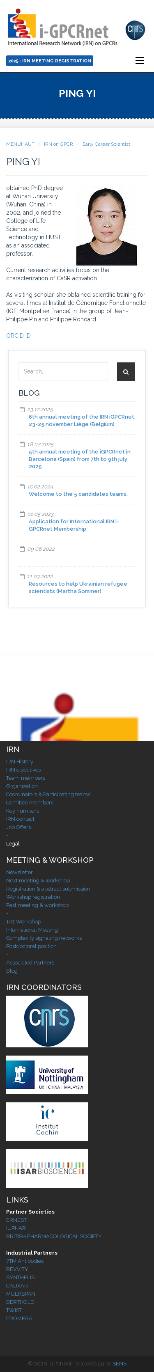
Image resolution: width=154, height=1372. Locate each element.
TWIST (14, 1310)
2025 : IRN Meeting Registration (49, 61)
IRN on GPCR (58, 144)
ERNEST (16, 1220)
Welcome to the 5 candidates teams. (78, 494)
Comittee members (29, 802)
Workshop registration (33, 897)
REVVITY (17, 1269)
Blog (12, 971)
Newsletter (19, 872)
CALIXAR (17, 1286)
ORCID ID (18, 335)
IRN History (19, 761)
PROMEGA (19, 1318)
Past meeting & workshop (37, 905)
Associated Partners (30, 963)
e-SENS (117, 1364)
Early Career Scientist (106, 144)
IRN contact (20, 819)
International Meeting (32, 930)
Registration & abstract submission (48, 889)
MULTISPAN (20, 1294)
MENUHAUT (20, 144)
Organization (22, 786)
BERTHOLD (20, 1302)
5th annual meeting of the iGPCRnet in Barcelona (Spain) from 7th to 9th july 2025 (80, 459)
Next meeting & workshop (38, 880)
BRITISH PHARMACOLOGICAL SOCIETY (54, 1236)
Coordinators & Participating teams (48, 794)
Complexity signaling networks (44, 938)
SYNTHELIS (20, 1277)
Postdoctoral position (31, 946)
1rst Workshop (23, 921)
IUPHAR (16, 1228)
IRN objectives (23, 770)
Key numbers (22, 811)
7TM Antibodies (25, 1261)
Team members (25, 778)
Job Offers (18, 827)
